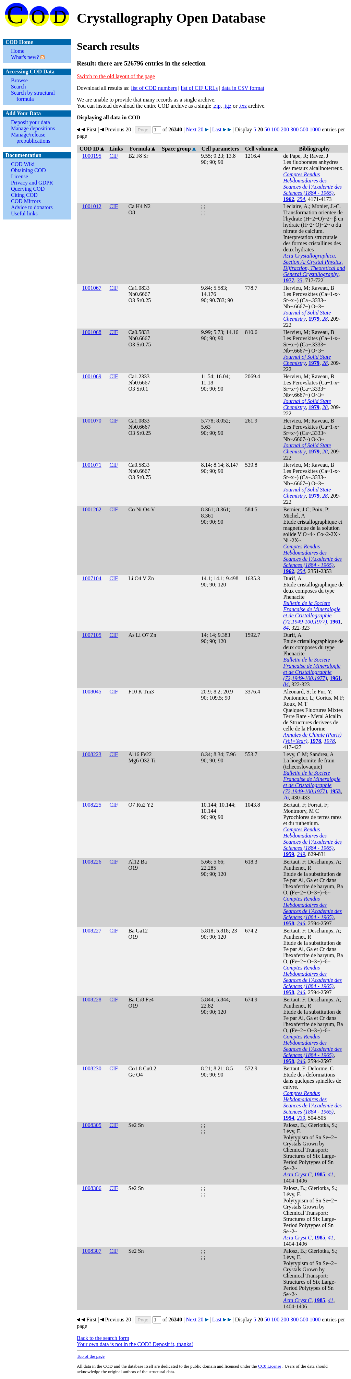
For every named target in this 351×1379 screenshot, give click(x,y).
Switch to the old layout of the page (116, 76)
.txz (243, 106)
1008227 (91, 931)
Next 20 (194, 129)
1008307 (91, 1251)
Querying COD (28, 189)
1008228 (91, 999)
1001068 (91, 332)
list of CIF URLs (199, 88)
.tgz (227, 106)
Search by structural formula (33, 96)
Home (17, 51)
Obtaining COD (28, 170)
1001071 (91, 465)
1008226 (91, 862)
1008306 (91, 1188)
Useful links (24, 213)
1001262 (91, 509)
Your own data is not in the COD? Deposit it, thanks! (135, 1344)
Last (217, 129)
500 (304, 129)
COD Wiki (23, 164)
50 (267, 129)
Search (18, 87)
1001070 (91, 421)
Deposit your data (30, 122)
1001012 (91, 206)
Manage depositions (33, 128)
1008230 (91, 1068)
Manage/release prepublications (30, 138)
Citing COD (24, 195)
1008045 (91, 691)
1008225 (91, 805)
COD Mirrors (26, 201)
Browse (19, 80)
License (19, 176)
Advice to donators (32, 207)
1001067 (91, 288)
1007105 (91, 635)
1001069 (91, 376)
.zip (217, 106)
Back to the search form (103, 1338)
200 (285, 129)
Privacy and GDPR (32, 183)
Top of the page (91, 1356)
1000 (315, 129)
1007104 (91, 578)
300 (294, 129)
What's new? (25, 57)
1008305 (91, 1125)
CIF (113, 156)
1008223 (91, 754)
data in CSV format (242, 88)
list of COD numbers (154, 88)
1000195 (91, 156)
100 (275, 129)
